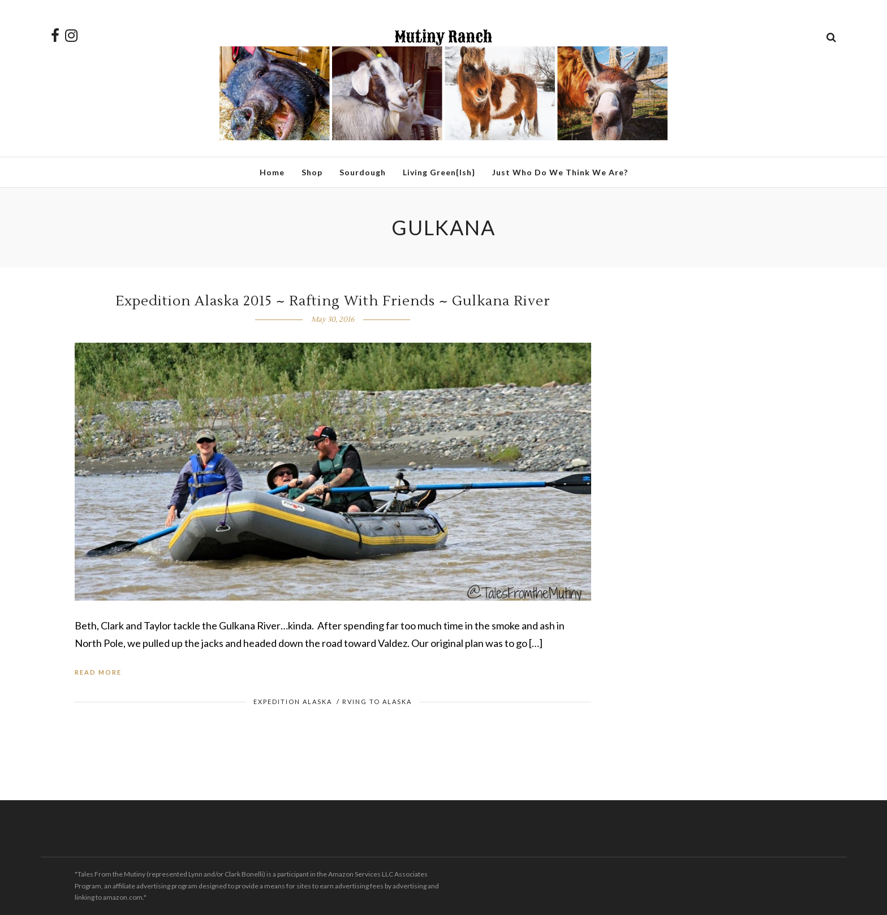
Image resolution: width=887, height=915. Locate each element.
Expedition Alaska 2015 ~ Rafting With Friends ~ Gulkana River (332, 301)
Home (272, 172)
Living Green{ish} (439, 172)
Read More (98, 672)
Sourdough (362, 172)
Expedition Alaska (292, 701)
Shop (312, 172)
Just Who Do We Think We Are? (560, 172)
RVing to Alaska (377, 701)
